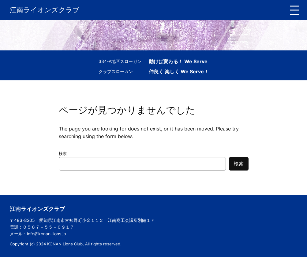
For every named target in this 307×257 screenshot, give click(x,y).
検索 (63, 153)
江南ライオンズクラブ (45, 10)
